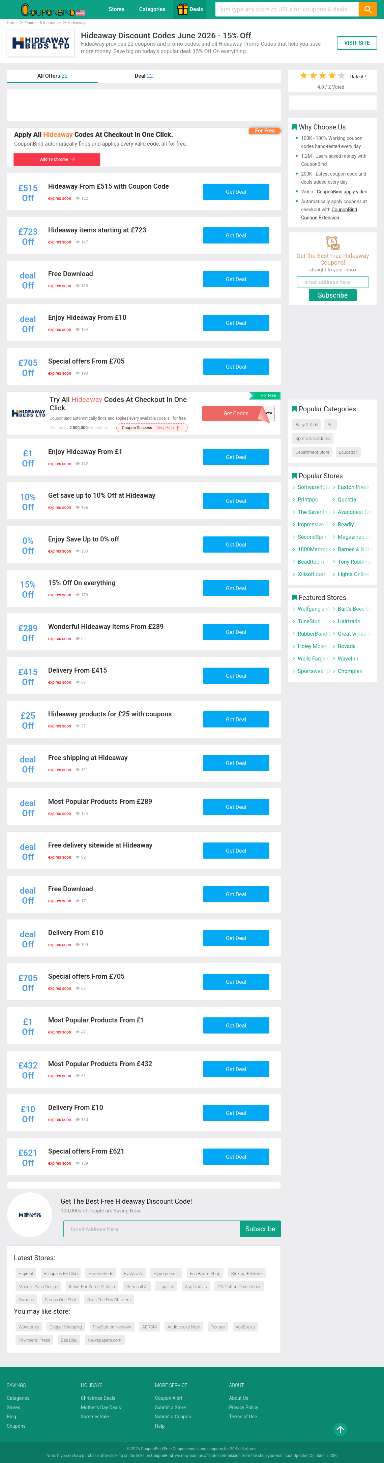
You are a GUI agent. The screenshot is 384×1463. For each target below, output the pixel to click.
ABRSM (149, 1326)
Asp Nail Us (196, 1286)
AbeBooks (245, 1326)
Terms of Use (243, 1416)
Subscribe (260, 1229)
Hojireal (26, 1273)
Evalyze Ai (133, 1273)
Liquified (166, 1286)
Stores (116, 9)
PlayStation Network (112, 1326)
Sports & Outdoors (312, 438)
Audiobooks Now (184, 1326)
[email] (172, 1229)
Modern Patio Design (38, 1286)
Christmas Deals (98, 1398)
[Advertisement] (143, 105)
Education (348, 452)
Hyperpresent (166, 1273)
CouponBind (162, 1455)
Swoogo (26, 1299)
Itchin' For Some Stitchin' (92, 1286)
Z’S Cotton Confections (239, 1286)
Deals (190, 9)
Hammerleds (100, 1273)
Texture (218, 1326)
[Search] (367, 9)
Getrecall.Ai (136, 1286)
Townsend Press (34, 1340)
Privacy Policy (243, 1407)
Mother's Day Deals (101, 1407)
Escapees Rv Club (61, 1273)
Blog (11, 1416)
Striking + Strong (247, 1273)
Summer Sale (95, 1416)
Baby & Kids (306, 424)
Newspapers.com (104, 1340)
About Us (238, 1398)
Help (160, 1426)
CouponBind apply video (342, 191)
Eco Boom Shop (205, 1273)
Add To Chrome (58, 159)
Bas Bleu (69, 1340)
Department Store (312, 452)
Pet (330, 424)
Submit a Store (170, 1407)
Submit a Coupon (173, 1416)
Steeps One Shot (61, 1299)
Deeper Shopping (66, 1326)
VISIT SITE (357, 43)
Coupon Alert (169, 1398)
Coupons (16, 1426)
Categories (152, 9)
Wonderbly (29, 1326)
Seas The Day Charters (109, 1299)
